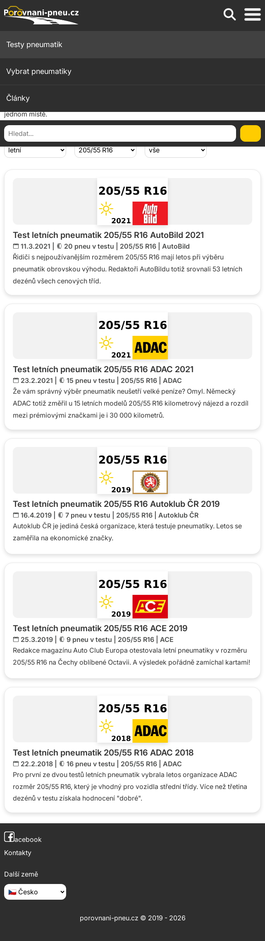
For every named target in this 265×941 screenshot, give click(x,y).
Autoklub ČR (178, 515)
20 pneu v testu (89, 246)
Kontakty (17, 852)
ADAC (172, 380)
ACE (167, 639)
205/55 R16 (138, 246)
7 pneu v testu (87, 515)
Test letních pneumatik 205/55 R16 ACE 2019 (100, 628)
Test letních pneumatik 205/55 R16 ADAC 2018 (103, 753)
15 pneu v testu (91, 380)
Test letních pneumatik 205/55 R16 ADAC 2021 (103, 369)
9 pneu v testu (89, 639)
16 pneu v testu (91, 764)
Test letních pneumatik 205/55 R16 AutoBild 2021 (108, 235)
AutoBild (176, 246)
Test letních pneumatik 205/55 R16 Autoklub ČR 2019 (116, 504)
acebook (23, 839)
